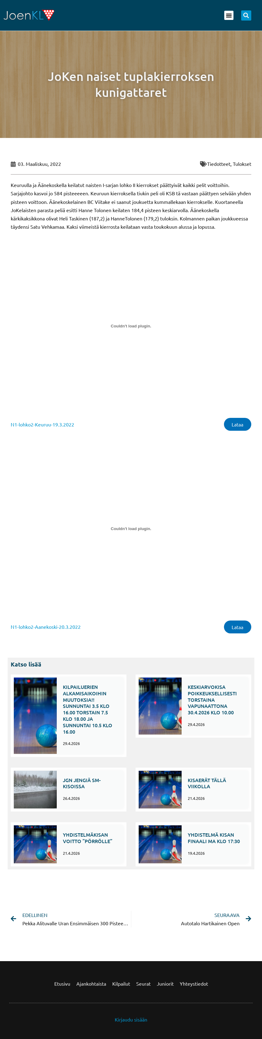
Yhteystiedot (194, 983)
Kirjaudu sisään (131, 1019)
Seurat (143, 983)
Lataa (237, 425)
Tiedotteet (218, 164)
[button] (228, 15)
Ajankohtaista (91, 983)
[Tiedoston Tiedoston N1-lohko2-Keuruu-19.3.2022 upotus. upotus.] (131, 326)
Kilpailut (121, 983)
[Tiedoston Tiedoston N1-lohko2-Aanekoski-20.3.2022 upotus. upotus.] (131, 529)
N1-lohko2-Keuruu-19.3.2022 (42, 425)
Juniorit (165, 983)
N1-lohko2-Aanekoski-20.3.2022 (46, 628)
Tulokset (242, 164)
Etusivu (62, 983)
